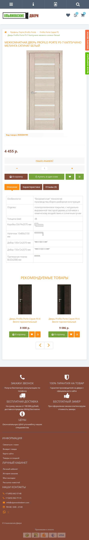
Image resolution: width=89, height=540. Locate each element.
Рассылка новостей (11, 482)
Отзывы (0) (51, 187)
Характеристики (31, 187)
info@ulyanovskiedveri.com (16, 502)
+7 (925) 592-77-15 (12, 498)
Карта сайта (8, 453)
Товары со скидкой (11, 458)
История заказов (10, 473)
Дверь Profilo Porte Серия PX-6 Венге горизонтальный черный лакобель (64, 320)
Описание (12, 187)
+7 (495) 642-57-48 (12, 493)
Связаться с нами (11, 444)
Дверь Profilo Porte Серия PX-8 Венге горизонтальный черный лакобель (24, 320)
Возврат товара (10, 449)
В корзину (18, 334)
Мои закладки (9, 478)
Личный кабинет (10, 469)
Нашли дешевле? (44, 160)
